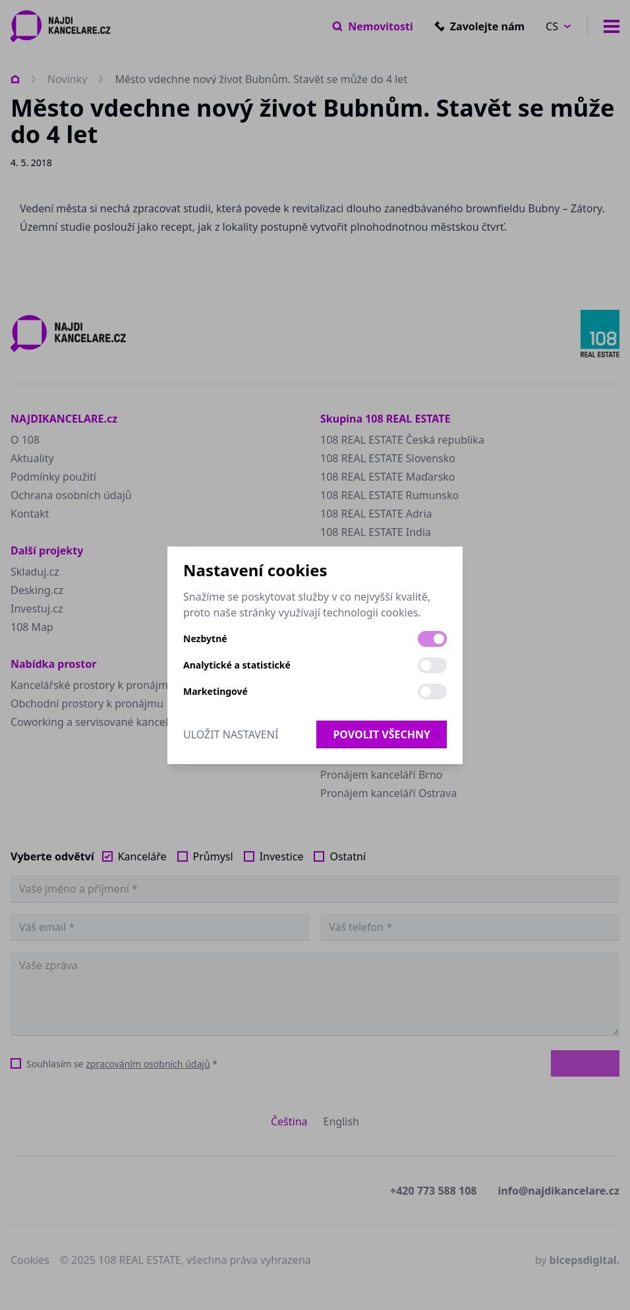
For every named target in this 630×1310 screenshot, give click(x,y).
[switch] (432, 639)
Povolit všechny (381, 734)
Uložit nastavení (230, 734)
